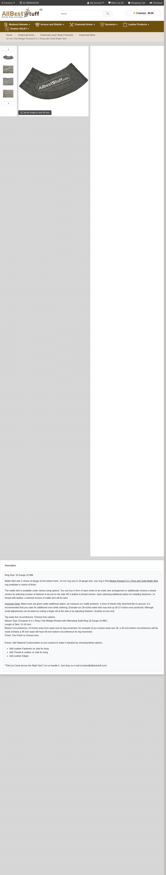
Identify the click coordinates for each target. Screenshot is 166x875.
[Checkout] (156, 3)
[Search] (108, 13)
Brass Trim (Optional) (103, 313)
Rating (105, 657)
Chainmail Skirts (87, 35)
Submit (106, 673)
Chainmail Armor (82, 25)
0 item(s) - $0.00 (143, 13)
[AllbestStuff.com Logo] (22, 12)
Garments (109, 25)
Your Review (108, 628)
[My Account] (95, 3)
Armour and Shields (49, 25)
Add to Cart (130, 443)
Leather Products (136, 25)
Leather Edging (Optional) (105, 395)
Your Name (107, 615)
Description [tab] (10, 481)
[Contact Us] (29, 3)
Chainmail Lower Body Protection (56, 35)
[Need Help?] (120, 449)
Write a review (127, 50)
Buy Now (104, 449)
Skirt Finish (99, 92)
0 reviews (111, 50)
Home (9, 35)
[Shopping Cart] (136, 3)
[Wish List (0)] (116, 3)
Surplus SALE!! (17, 29)
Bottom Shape (101, 268)
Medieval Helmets (16, 25)
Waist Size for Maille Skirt (106, 137)
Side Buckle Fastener (104, 149)
